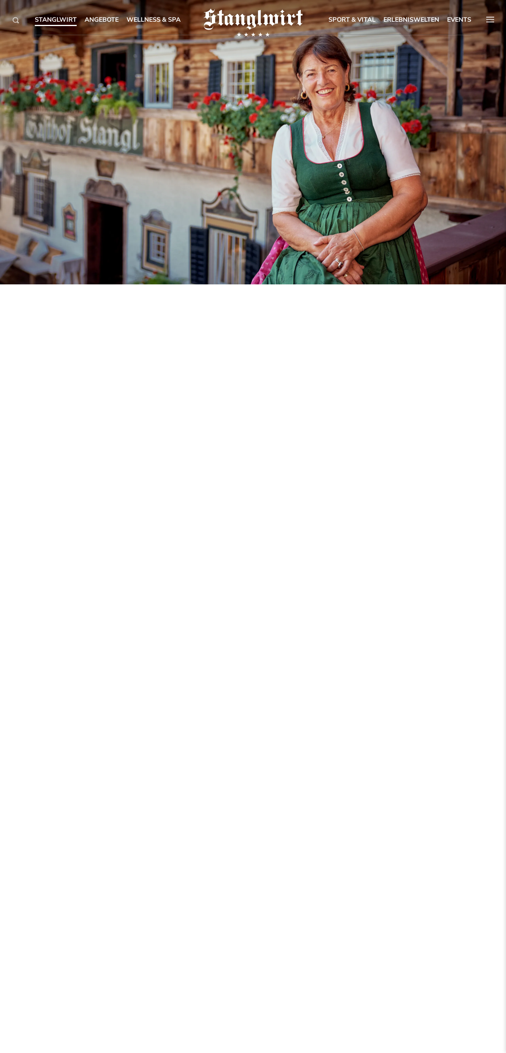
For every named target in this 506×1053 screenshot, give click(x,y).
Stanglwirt (56, 19)
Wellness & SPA (153, 19)
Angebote (102, 19)
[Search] (16, 20)
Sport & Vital (352, 19)
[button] (490, 20)
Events (459, 19)
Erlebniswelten (411, 19)
